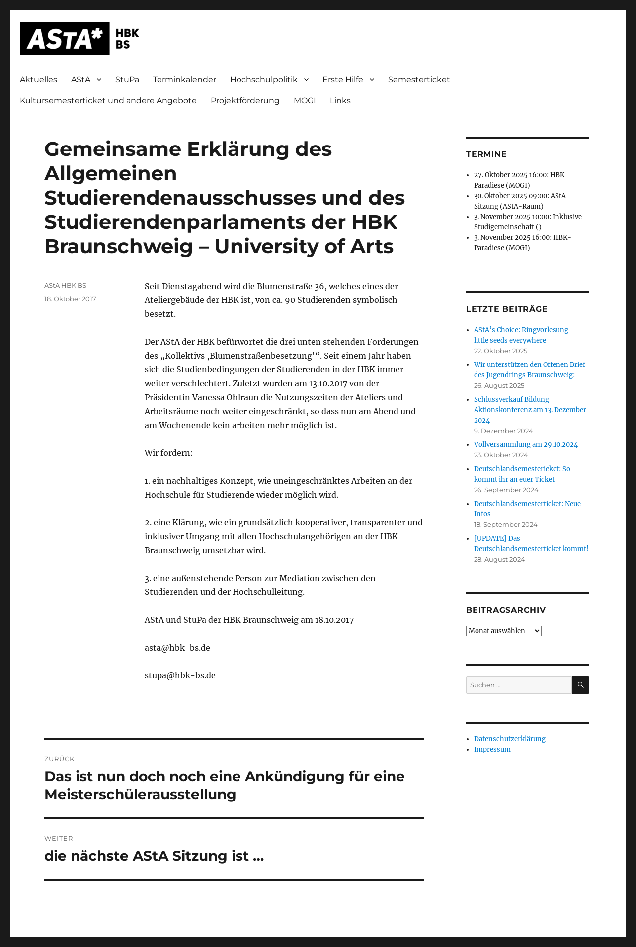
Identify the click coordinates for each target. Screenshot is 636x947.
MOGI (305, 100)
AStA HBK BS (65, 285)
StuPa (127, 79)
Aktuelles (38, 79)
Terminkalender (184, 79)
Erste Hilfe (342, 79)
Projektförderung (245, 100)
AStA (80, 79)
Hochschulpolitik (264, 79)
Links (340, 100)
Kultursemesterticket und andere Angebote (108, 100)
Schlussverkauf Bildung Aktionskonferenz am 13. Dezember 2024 (530, 410)
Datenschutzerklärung (510, 739)
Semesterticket (419, 79)
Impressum (492, 749)
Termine (486, 154)
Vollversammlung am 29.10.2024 (526, 444)
